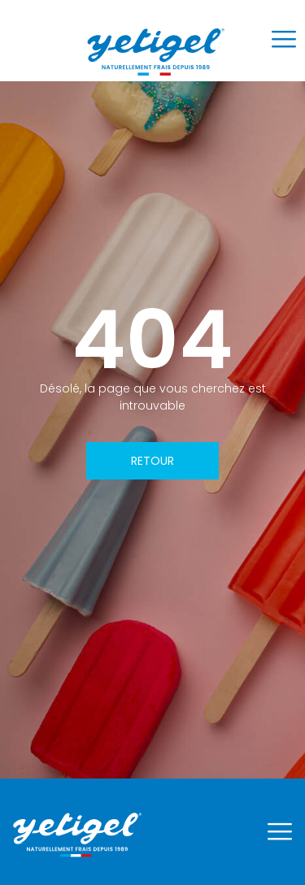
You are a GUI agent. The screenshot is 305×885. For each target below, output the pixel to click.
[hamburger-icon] (283, 41)
